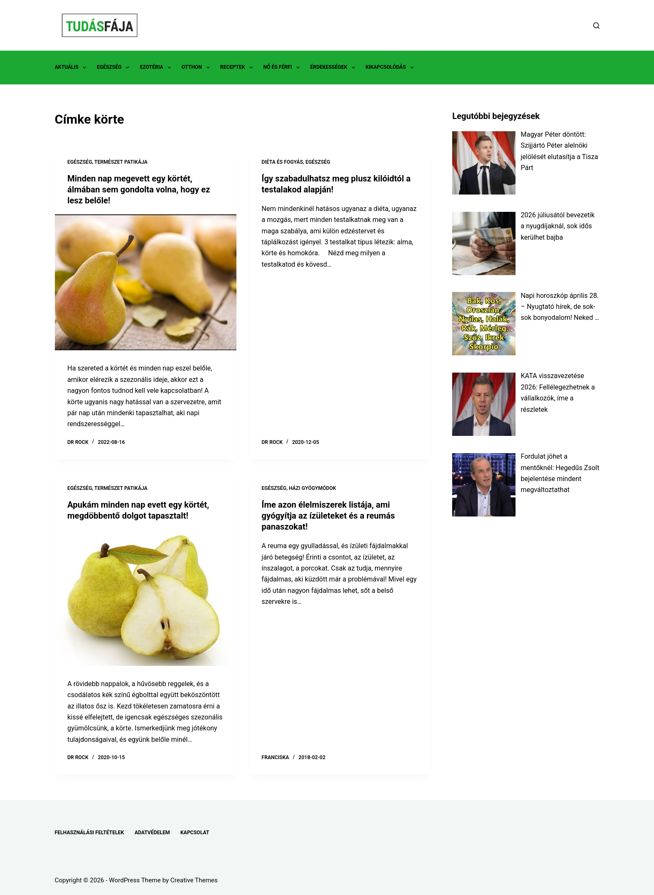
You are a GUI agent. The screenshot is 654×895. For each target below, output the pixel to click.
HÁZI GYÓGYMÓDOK (312, 488)
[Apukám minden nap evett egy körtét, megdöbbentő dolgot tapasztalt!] (145, 598)
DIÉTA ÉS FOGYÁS (282, 162)
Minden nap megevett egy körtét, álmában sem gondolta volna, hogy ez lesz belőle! (139, 189)
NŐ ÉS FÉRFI (283, 67)
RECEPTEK (238, 67)
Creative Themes (194, 880)
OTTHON (197, 67)
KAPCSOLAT (194, 833)
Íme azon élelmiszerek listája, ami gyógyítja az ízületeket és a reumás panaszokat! (328, 516)
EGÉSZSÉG (115, 67)
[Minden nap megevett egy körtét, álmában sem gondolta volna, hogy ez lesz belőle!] (145, 282)
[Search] (596, 25)
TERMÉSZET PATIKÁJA (121, 162)
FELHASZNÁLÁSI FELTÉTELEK (89, 833)
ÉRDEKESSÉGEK (334, 67)
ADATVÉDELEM (152, 833)
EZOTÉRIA (157, 67)
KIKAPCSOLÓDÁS (391, 67)
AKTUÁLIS (72, 67)
